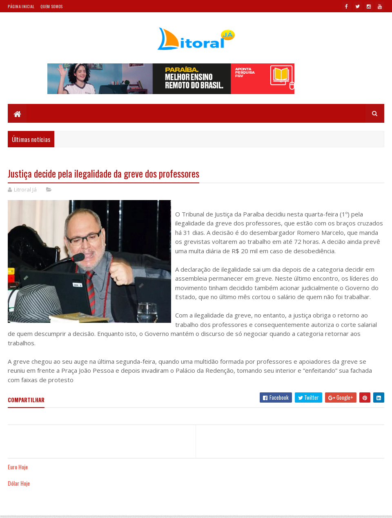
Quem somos (51, 6)
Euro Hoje (18, 466)
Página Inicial (21, 6)
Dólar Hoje (19, 483)
